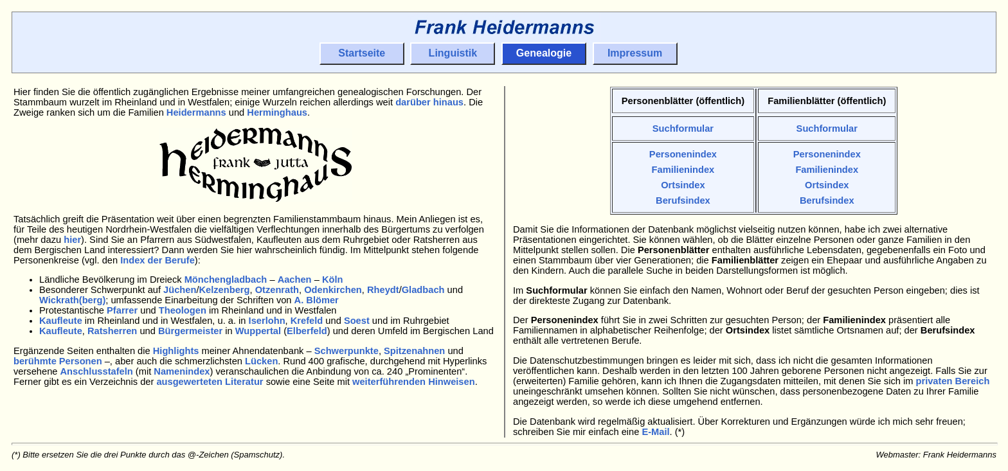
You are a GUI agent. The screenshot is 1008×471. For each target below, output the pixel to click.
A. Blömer (316, 300)
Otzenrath (277, 290)
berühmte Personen (58, 361)
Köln (332, 279)
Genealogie (544, 53)
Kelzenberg (224, 290)
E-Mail (655, 432)
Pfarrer (122, 310)
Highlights (176, 351)
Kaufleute (60, 320)
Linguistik (453, 53)
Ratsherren (112, 331)
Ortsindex (683, 185)
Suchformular (683, 128)
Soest (357, 320)
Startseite (361, 53)
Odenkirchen (333, 290)
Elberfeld (307, 331)
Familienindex (683, 169)
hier (72, 240)
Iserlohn (267, 320)
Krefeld (307, 320)
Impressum (635, 53)
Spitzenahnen (414, 351)
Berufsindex (683, 200)
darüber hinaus (429, 102)
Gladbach (423, 290)
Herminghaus (277, 112)
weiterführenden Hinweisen (413, 382)
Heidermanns (196, 112)
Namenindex (182, 371)
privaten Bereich (952, 381)
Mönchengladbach (225, 279)
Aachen (295, 279)
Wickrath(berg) (72, 300)
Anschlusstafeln (96, 371)
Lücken (261, 361)
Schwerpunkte (346, 351)
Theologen (182, 310)
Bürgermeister (190, 331)
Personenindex (683, 154)
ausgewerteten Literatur (209, 382)
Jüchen (179, 290)
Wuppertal (258, 331)
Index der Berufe (157, 260)
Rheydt (383, 290)
